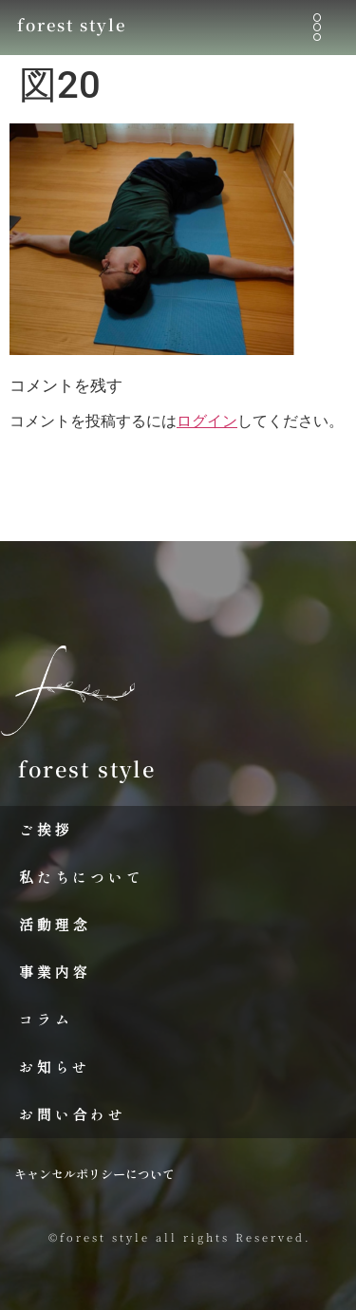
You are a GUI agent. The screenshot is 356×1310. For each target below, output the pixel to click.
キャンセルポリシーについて (94, 1174)
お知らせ (54, 1066)
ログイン (207, 421)
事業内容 (54, 972)
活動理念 (54, 924)
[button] (316, 27)
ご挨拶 (45, 829)
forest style (71, 24)
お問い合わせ (72, 1114)
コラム (45, 1019)
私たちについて (81, 877)
